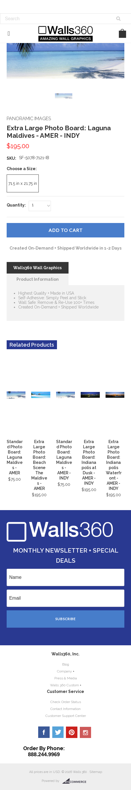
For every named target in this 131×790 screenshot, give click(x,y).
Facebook (44, 732)
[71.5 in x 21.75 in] (23, 183)
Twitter (58, 732)
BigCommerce (76, 781)
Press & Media (65, 678)
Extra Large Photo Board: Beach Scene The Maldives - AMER (39, 465)
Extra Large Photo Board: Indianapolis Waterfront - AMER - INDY (113, 465)
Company (64, 671)
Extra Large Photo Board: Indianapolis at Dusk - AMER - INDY (89, 462)
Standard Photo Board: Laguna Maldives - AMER (15, 457)
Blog (65, 664)
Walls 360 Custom (64, 685)
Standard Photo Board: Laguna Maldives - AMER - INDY (64, 459)
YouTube (85, 732)
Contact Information (65, 709)
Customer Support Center (65, 716)
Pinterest (72, 732)
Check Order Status (65, 702)
